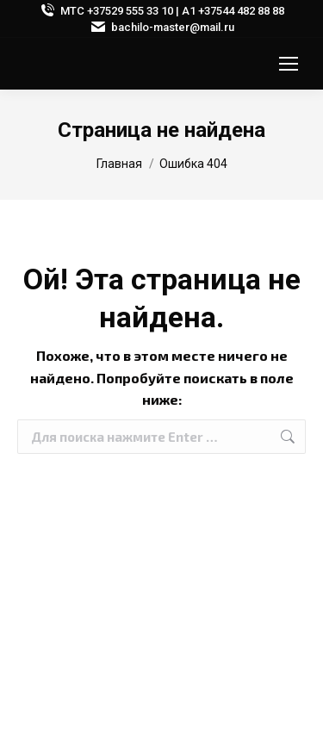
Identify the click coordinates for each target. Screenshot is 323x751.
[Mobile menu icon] (288, 64)
